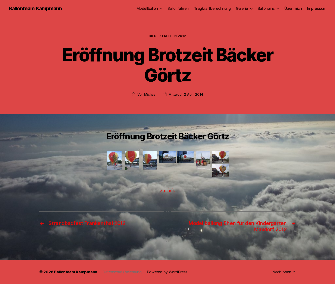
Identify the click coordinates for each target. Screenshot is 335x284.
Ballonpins (266, 8)
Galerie (242, 8)
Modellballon (147, 8)
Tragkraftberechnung (212, 8)
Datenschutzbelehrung (122, 272)
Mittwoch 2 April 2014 (186, 94)
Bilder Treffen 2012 (167, 36)
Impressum (316, 8)
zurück (167, 191)
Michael (150, 94)
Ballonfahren (178, 8)
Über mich (293, 8)
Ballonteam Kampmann (35, 8)
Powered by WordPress (167, 272)
